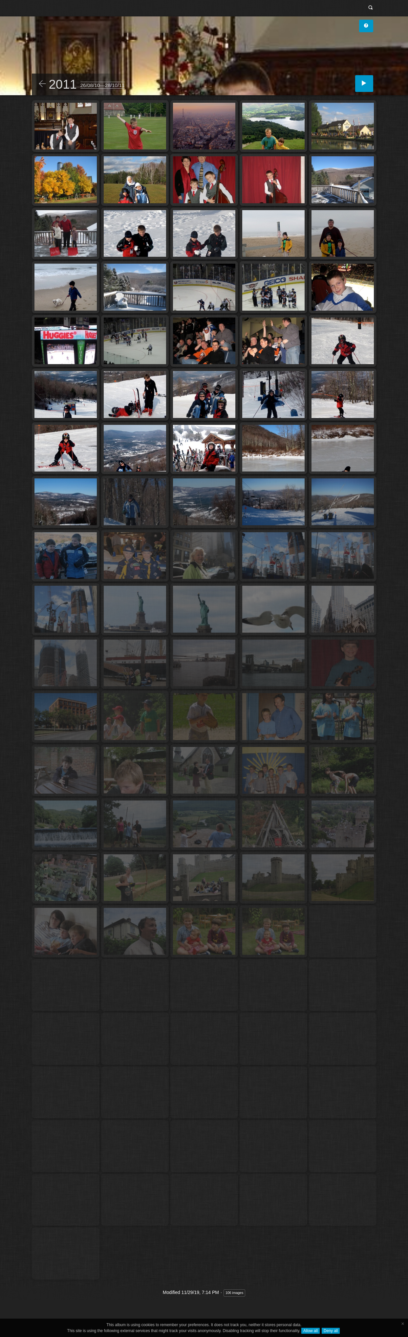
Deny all (331, 1330)
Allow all (310, 1330)
